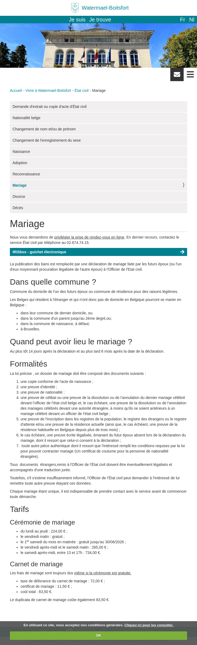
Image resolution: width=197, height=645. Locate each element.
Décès (18, 208)
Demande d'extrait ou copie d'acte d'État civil (49, 106)
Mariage (20, 185)
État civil (82, 90)
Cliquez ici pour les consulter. (149, 625)
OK (98, 635)
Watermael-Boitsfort (105, 8)
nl (191, 19)
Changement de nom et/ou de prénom (44, 129)
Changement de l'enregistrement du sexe (47, 140)
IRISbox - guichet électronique (39, 252)
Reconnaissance (26, 174)
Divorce (19, 196)
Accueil (16, 90)
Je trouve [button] (100, 19)
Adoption (20, 163)
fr (182, 19)
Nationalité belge (26, 118)
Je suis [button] (77, 19)
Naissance (21, 151)
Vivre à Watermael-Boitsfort (48, 90)
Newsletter (177, 76)
